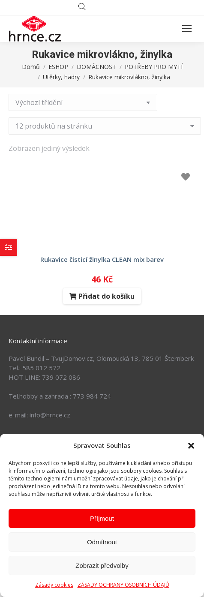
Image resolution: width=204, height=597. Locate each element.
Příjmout (102, 518)
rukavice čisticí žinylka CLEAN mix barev (102, 259)
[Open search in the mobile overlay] (101, 7)
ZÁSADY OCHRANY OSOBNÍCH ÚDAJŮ (123, 584)
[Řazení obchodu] (83, 102)
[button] (191, 445)
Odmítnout (102, 542)
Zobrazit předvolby (101, 565)
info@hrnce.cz (50, 415)
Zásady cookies (54, 584)
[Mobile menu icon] (186, 28)
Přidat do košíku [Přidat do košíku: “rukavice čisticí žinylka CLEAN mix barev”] (106, 296)
